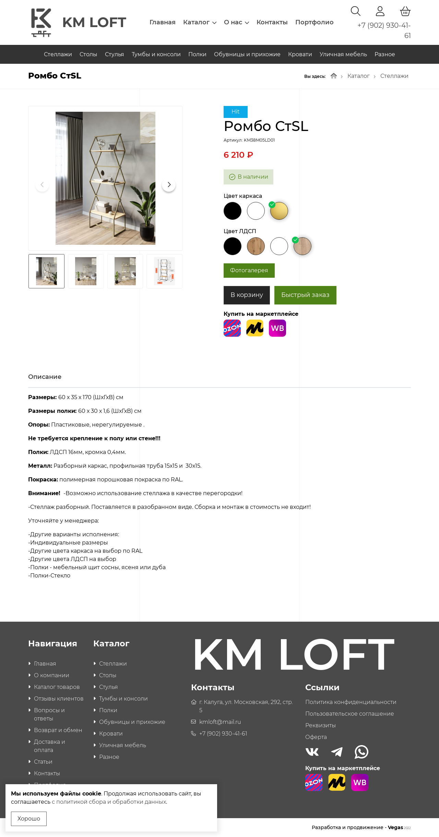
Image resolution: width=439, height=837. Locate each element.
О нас (236, 22)
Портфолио (314, 22)
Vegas (399, 827)
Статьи (43, 761)
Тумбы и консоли (156, 54)
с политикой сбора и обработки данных (109, 802)
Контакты (272, 22)
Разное (385, 54)
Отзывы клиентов (59, 698)
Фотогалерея (249, 270)
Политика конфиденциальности (350, 702)
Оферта (316, 737)
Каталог (199, 22)
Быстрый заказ (305, 295)
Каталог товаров (57, 687)
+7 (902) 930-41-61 (223, 733)
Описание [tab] (44, 377)
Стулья (114, 54)
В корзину (246, 295)
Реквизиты (320, 725)
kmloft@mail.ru (220, 722)
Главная (163, 22)
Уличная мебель (343, 54)
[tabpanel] (219, 496)
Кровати (300, 54)
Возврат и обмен (58, 730)
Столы (88, 54)
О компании (51, 675)
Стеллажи (58, 54)
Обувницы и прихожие (247, 54)
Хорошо (28, 818)
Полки (197, 54)
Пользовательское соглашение (349, 713)
